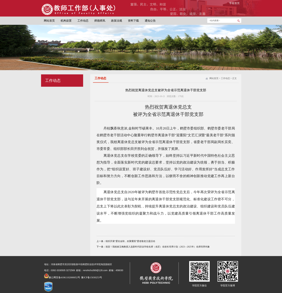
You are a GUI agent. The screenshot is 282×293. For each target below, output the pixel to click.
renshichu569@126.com (95, 270)
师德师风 (99, 20)
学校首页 (234, 3)
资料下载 (133, 20)
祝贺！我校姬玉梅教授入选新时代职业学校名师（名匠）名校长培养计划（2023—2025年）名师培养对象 (158, 247)
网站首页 (49, 20)
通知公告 (150, 20)
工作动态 (82, 20)
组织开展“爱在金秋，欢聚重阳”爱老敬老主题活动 (130, 241)
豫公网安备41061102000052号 (62, 277)
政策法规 (116, 20)
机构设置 (66, 20)
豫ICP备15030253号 (91, 277)
